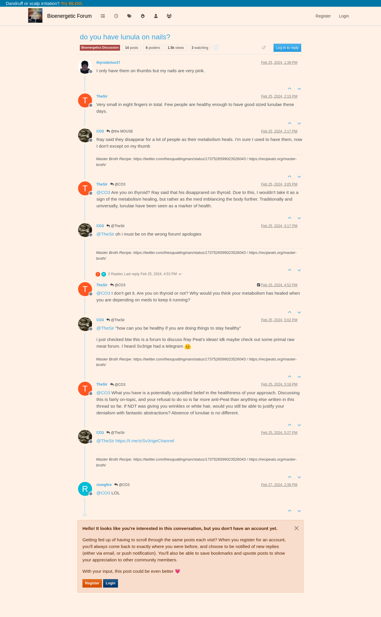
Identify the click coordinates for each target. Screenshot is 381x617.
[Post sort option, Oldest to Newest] (264, 48)
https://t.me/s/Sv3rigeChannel (144, 440)
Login (110, 583)
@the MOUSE (119, 131)
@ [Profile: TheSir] (105, 233)
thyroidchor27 (108, 63)
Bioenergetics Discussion (100, 47)
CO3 (100, 131)
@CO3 (117, 184)
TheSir (101, 96)
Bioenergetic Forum (69, 16)
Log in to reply (287, 48)
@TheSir (115, 226)
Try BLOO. (71, 3)
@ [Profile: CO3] (103, 192)
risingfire (104, 485)
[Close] (296, 528)
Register (92, 583)
